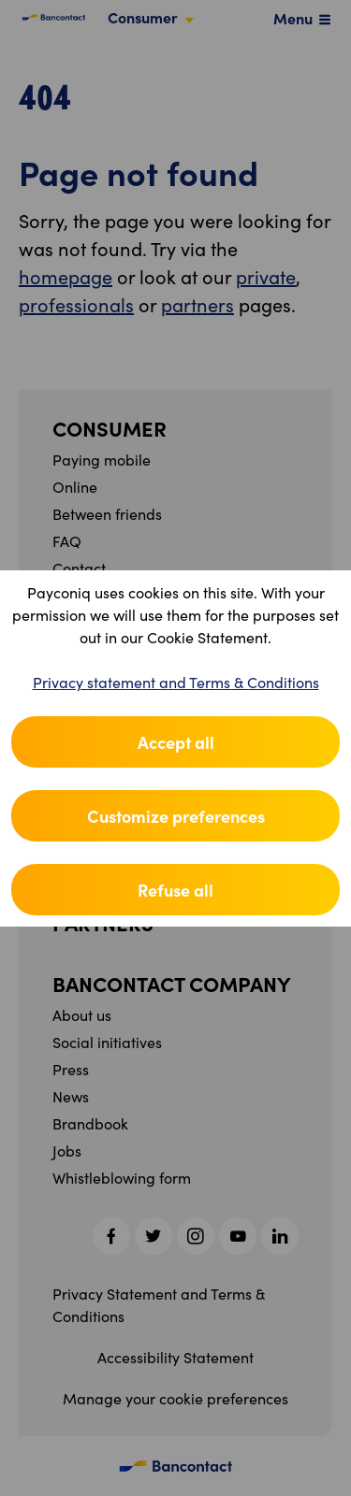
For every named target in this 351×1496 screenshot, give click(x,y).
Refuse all (175, 889)
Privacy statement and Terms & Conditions (176, 682)
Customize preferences (176, 815)
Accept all (176, 742)
